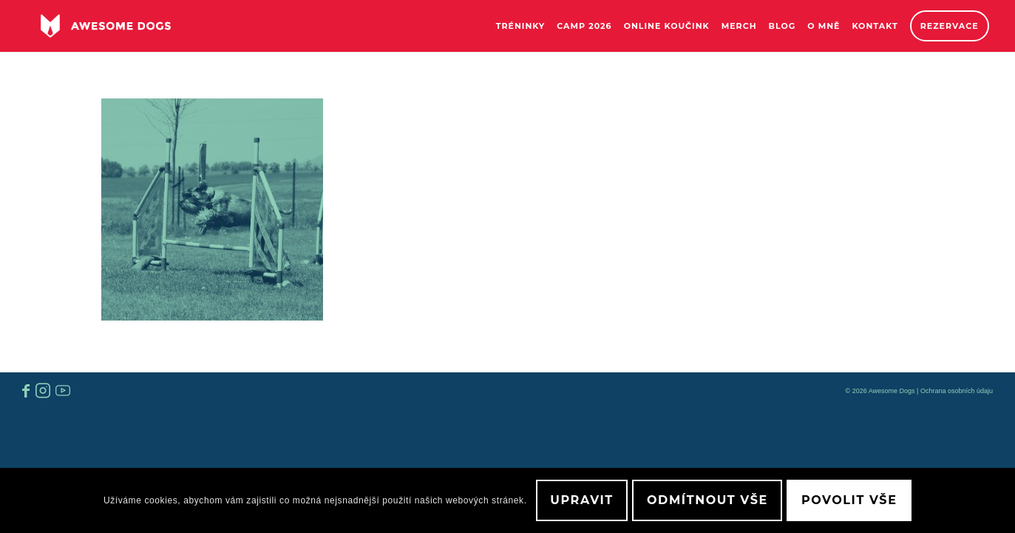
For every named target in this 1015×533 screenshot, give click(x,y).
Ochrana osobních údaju (956, 391)
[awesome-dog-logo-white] (105, 26)
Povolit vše (849, 500)
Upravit (582, 500)
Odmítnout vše (707, 500)
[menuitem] (520, 26)
